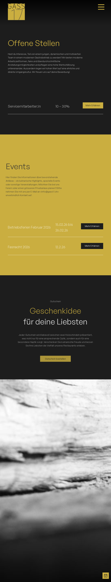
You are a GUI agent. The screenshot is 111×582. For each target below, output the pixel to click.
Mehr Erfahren (93, 105)
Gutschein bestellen (55, 355)
